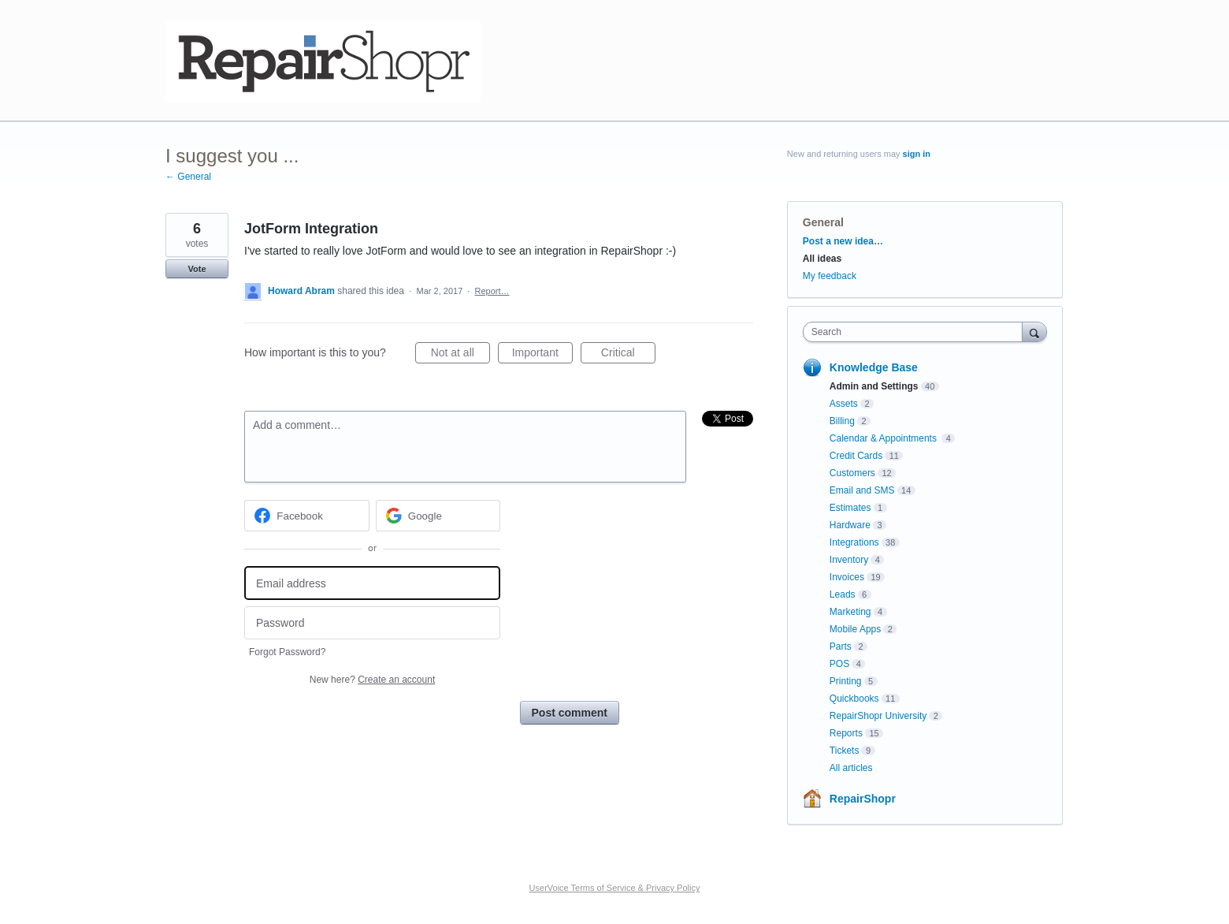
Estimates (850, 507)
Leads (843, 594)
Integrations (854, 542)
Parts (841, 646)
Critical (628, 354)
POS (839, 663)
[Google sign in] (438, 515)
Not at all (460, 354)
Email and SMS (862, 490)
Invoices (847, 577)
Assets (844, 403)
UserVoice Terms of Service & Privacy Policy (614, 887)
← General (188, 176)
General (823, 222)
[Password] (372, 623)
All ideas (822, 258)
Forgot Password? (287, 652)
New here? (372, 679)
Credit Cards (856, 455)
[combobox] (917, 331)
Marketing (850, 611)
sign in (916, 153)
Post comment (569, 712)
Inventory (849, 559)
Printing (846, 681)
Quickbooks (854, 698)
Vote (197, 269)
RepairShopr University (878, 715)
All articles (851, 767)
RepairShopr (863, 798)
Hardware (850, 525)
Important (542, 354)
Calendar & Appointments (884, 438)
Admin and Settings (874, 386)
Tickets (845, 750)
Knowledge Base (874, 367)
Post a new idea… (843, 241)
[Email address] (372, 583)
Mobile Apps (855, 629)
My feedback (829, 275)
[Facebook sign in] (306, 515)
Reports (846, 733)
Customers (852, 473)
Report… (492, 291)
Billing (842, 421)
